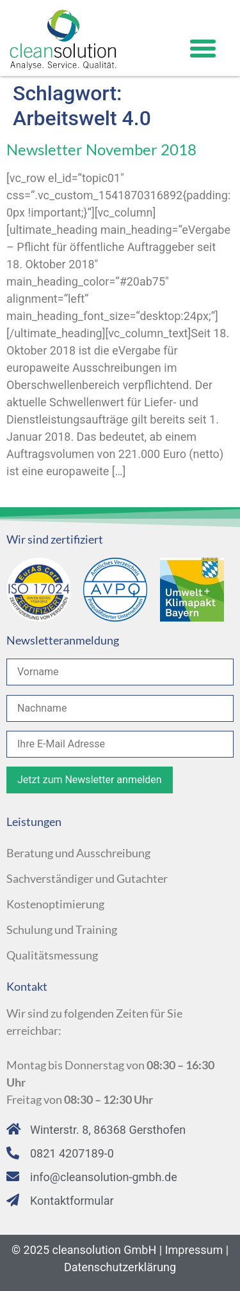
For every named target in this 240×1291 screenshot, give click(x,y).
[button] (203, 48)
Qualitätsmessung (52, 955)
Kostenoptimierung (55, 904)
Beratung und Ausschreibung (78, 853)
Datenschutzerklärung (120, 1267)
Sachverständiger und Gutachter (87, 878)
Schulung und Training (61, 929)
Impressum (194, 1250)
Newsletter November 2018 (101, 149)
